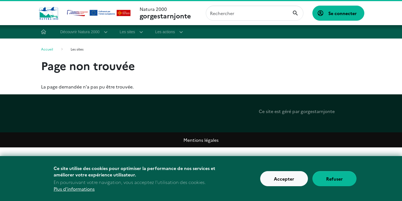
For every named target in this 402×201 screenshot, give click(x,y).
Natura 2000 (165, 13)
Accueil (45, 32)
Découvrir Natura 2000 (82, 32)
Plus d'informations (74, 193)
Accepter (284, 183)
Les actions (167, 32)
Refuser (334, 183)
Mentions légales (201, 140)
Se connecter (342, 13)
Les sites (129, 32)
